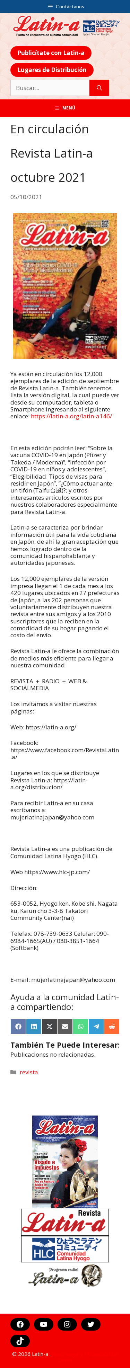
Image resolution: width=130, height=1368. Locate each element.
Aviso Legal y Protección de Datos (85, 1356)
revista (29, 1072)
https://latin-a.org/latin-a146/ (71, 416)
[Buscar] (99, 88)
